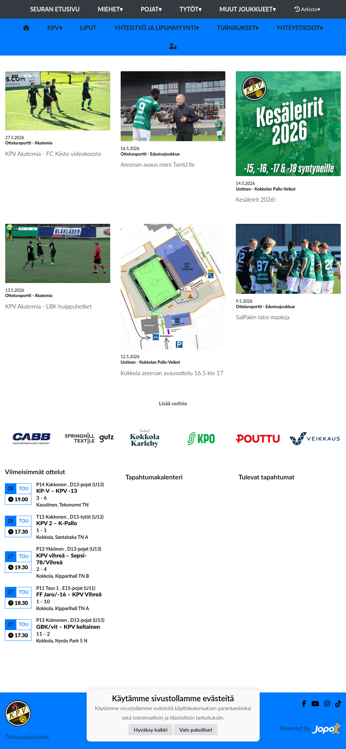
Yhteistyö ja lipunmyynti (156, 27)
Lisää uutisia (173, 403)
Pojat (151, 9)
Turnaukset (238, 27)
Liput (88, 27)
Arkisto (307, 9)
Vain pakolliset (195, 729)
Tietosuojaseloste (27, 736)
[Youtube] (312, 703)
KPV (54, 27)
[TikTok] (335, 703)
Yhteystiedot (299, 27)
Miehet (110, 9)
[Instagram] (324, 703)
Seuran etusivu (55, 9)
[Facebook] (301, 703)
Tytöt (190, 9)
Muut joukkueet (247, 9)
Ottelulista (21, 655)
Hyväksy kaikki (150, 729)
